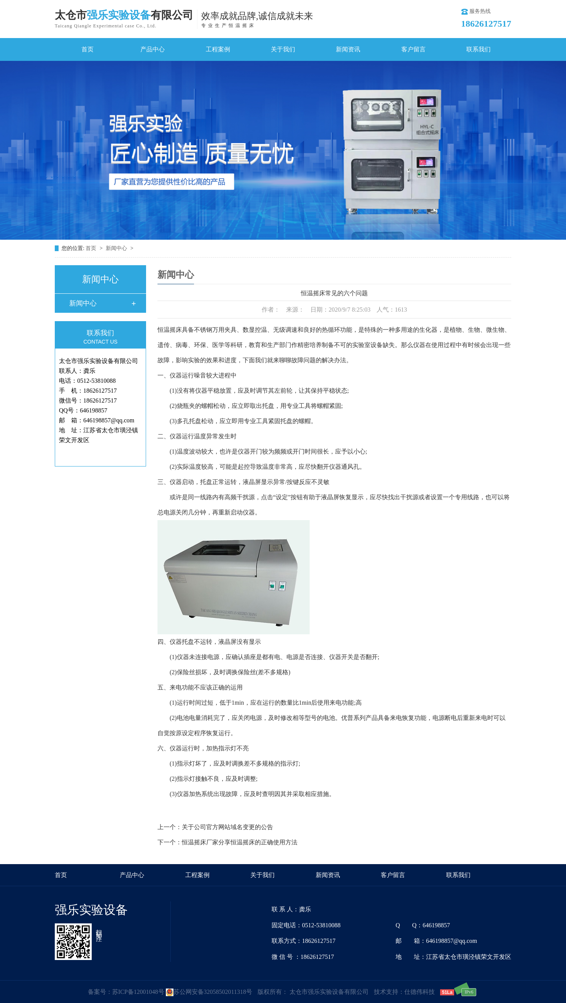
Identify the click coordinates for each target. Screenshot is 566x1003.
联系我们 (478, 49)
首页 (87, 49)
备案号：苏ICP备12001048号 (126, 992)
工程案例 (218, 49)
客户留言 (413, 49)
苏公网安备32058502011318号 (209, 992)
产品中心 (152, 49)
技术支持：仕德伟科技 (404, 992)
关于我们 (283, 49)
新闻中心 (117, 248)
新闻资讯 (348, 49)
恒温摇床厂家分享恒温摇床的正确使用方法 (239, 842)
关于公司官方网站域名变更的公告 (227, 827)
